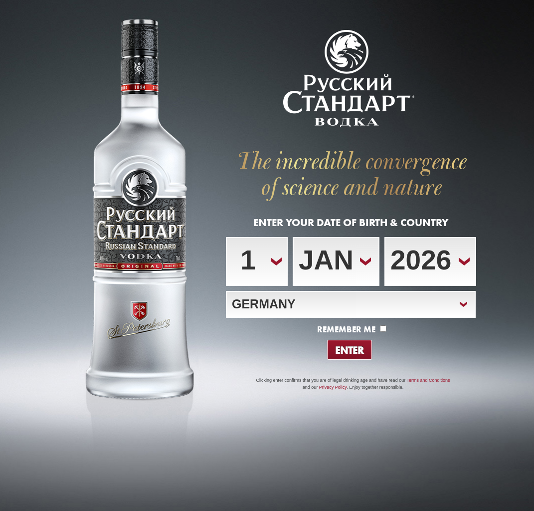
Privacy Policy (333, 387)
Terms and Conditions (428, 380)
